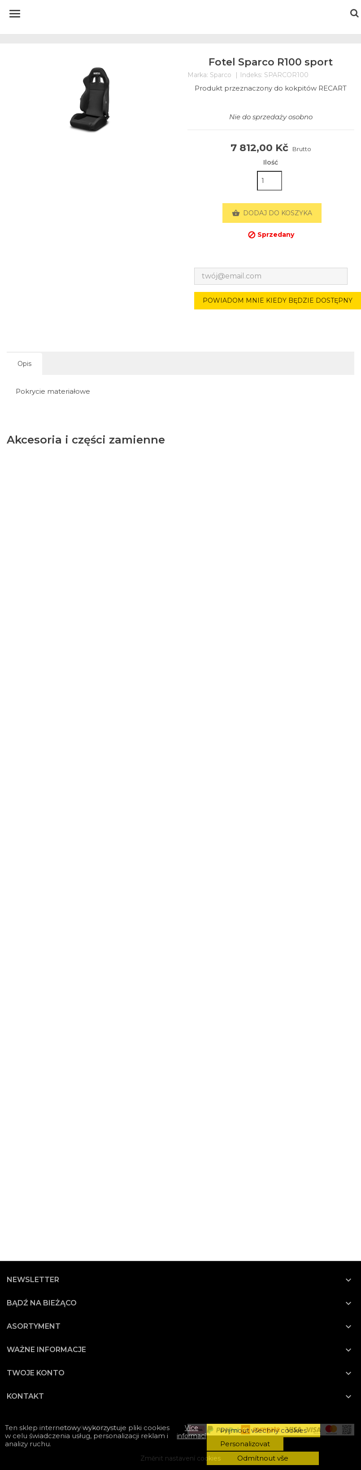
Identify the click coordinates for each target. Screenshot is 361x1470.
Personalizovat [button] (245, 1444)
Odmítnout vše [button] (262, 1458)
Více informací (191, 1432)
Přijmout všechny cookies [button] (263, 1430)
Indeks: (251, 75)
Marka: (197, 75)
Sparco (220, 75)
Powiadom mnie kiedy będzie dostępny (277, 300)
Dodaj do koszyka (272, 213)
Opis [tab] (24, 364)
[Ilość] (269, 181)
